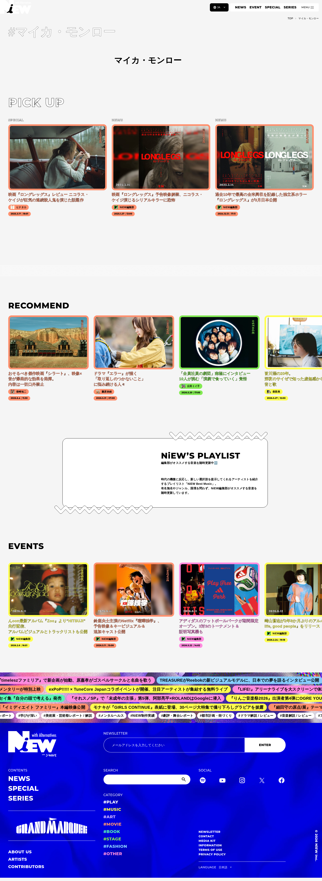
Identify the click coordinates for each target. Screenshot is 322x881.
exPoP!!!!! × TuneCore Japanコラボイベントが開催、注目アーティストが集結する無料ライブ (142, 689)
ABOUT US (20, 851)
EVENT (256, 7)
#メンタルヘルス (113, 715)
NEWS (240, 7)
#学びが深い (30, 715)
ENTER (265, 745)
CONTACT (206, 836)
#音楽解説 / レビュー (298, 715)
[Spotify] (203, 781)
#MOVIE (113, 824)
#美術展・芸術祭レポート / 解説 (70, 715)
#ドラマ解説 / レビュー (258, 715)
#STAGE (112, 838)
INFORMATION (210, 845)
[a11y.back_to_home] (16, 9)
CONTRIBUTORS (26, 866)
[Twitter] (262, 781)
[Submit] (184, 779)
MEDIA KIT (207, 841)
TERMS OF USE (210, 850)
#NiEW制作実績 (145, 715)
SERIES (290, 7)
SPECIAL (273, 7)
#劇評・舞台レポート (180, 715)
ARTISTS (17, 859)
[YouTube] (222, 781)
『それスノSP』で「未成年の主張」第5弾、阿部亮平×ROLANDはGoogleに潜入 (148, 698)
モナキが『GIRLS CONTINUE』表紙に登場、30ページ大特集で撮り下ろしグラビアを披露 (181, 707)
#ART (110, 816)
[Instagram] (242, 781)
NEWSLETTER (116, 733)
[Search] (147, 779)
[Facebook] (281, 781)
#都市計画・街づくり (218, 715)
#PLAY (111, 802)
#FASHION (115, 846)
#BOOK (112, 831)
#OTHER (113, 853)
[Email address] (174, 745)
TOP (290, 18)
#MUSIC (112, 809)
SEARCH (111, 770)
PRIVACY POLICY (212, 854)
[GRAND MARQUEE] (51, 826)
